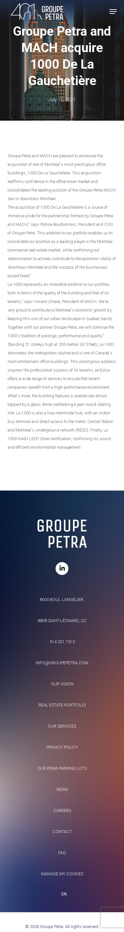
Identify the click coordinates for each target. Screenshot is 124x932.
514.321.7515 (62, 641)
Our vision (62, 683)
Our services (62, 726)
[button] (113, 11)
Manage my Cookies (62, 873)
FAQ (62, 852)
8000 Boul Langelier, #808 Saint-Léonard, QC (62, 610)
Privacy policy (62, 747)
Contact (62, 831)
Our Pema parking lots (62, 768)
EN (64, 893)
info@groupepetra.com (62, 662)
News (62, 789)
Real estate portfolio (62, 705)
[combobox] (62, 894)
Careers (62, 810)
